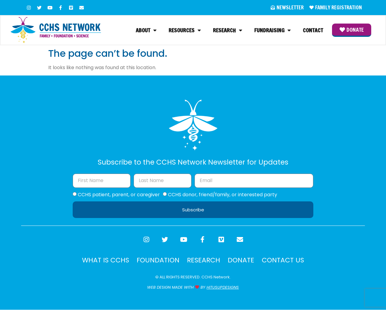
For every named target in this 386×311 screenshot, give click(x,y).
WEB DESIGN (159, 288)
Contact (313, 30)
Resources (185, 30)
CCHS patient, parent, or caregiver (119, 194)
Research (227, 30)
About (146, 30)
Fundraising (272, 30)
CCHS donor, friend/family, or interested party (222, 194)
